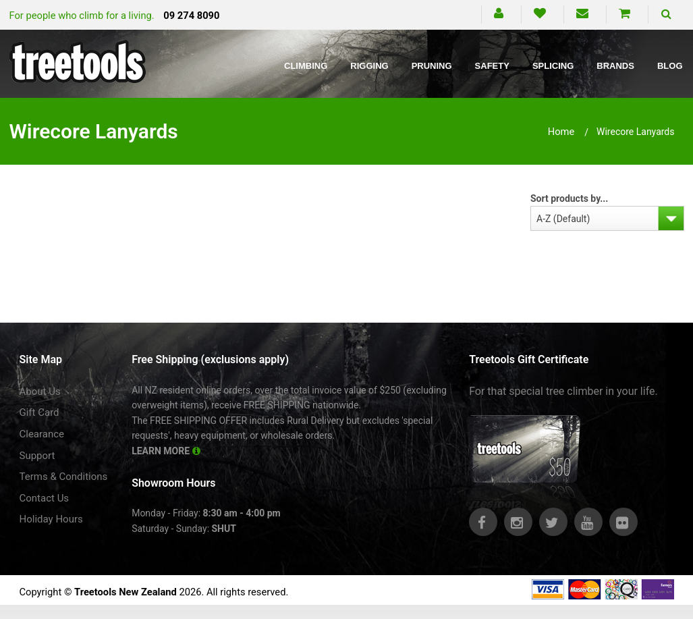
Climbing (305, 66)
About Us (40, 391)
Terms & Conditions (64, 476)
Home (561, 132)
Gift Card (39, 412)
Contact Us (45, 498)
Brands (615, 66)
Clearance (42, 434)
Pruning (432, 66)
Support (37, 456)
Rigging (369, 66)
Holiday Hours (51, 519)
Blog (670, 66)
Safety (492, 66)
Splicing (553, 66)
